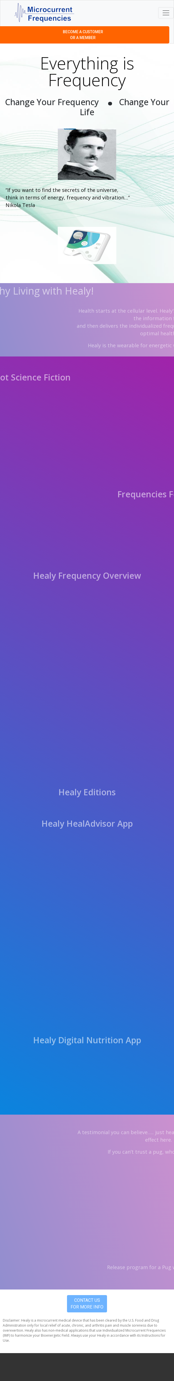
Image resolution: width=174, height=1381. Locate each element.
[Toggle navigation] (166, 12)
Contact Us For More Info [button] (87, 1304)
